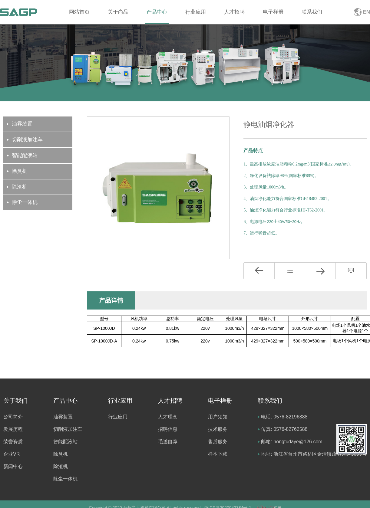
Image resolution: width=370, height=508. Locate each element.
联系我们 (312, 12)
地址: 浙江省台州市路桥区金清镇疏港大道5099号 (313, 454)
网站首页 (79, 12)
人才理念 (167, 416)
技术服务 (217, 429)
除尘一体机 (65, 478)
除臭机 (60, 454)
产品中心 (157, 12)
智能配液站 (65, 441)
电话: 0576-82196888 (284, 416)
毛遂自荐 (167, 441)
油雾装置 (63, 416)
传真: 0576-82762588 (284, 429)
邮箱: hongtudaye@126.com (291, 441)
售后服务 (217, 441)
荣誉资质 (13, 441)
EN (366, 12)
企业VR (11, 454)
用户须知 (217, 416)
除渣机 (60, 466)
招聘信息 (167, 429)
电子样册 (273, 12)
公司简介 (13, 416)
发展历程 (13, 429)
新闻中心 (13, 466)
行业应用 (195, 12)
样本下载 (217, 454)
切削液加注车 (67, 429)
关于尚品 (118, 12)
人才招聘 (234, 12)
